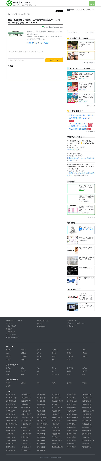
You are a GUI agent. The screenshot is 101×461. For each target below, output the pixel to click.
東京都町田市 (56, 404)
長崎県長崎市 (10, 450)
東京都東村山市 (72, 401)
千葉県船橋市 (10, 411)
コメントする (54, 60)
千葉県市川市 (25, 407)
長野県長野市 (41, 434)
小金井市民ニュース (21, 3)
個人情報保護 (41, 326)
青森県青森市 (10, 427)
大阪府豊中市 (41, 440)
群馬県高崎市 (41, 414)
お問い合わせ (71, 326)
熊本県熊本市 (71, 447)
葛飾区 (84, 350)
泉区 (38, 368)
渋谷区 (54, 353)
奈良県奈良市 (71, 437)
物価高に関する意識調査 (80, 129)
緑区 (68, 374)
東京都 (23, 14)
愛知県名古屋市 (72, 430)
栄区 (38, 371)
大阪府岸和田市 (11, 440)
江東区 (23, 353)
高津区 (54, 383)
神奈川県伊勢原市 (12, 417)
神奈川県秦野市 (42, 421)
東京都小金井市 (87, 394)
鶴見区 (84, 371)
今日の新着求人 (11, 326)
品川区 (39, 353)
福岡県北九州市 (26, 447)
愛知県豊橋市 (56, 430)
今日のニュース (11, 323)
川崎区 (23, 383)
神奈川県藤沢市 (72, 421)
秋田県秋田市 (86, 424)
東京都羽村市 (41, 401)
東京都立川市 (56, 398)
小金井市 (10, 14)
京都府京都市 (56, 437)
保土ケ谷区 (55, 374)
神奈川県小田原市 (42, 417)
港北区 (23, 371)
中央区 (54, 356)
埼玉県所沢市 (10, 414)
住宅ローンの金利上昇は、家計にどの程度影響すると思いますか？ (81, 118)
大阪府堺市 (25, 440)
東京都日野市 (10, 404)
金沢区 (84, 368)
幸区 (38, 383)
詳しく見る (90, 32)
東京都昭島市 (10, 394)
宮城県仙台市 (41, 427)
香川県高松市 (86, 444)
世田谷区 (24, 356)
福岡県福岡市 (41, 447)
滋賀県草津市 (71, 440)
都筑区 (69, 371)
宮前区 (8, 386)
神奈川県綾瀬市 (87, 414)
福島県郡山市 (25, 427)
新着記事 (9, 329)
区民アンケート (11, 334)
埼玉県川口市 (41, 411)
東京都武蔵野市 (87, 404)
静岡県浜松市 (86, 434)
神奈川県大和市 (26, 424)
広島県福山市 (25, 444)
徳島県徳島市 (10, 447)
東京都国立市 (71, 394)
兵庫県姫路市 (41, 437)
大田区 (69, 350)
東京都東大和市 (87, 401)
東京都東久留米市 (57, 401)
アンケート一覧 (90, 131)
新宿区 (69, 353)
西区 (38, 374)
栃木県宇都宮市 (26, 414)
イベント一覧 (91, 105)
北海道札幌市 (56, 424)
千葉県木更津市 (57, 407)
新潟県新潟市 (10, 430)
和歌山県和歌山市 (88, 440)
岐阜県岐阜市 (86, 430)
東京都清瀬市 (56, 394)
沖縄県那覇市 (41, 450)
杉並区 (84, 353)
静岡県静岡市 (56, 434)
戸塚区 (8, 374)
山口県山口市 (56, 444)
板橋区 (39, 350)
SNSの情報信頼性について (81, 123)
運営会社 (39, 324)
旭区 (22, 368)
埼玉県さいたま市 (88, 411)
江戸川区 (55, 350)
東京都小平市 (25, 398)
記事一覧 (17, 14)
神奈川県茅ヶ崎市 (27, 421)
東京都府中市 (25, 404)
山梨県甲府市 (10, 437)
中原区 (84, 383)
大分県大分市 (25, 450)
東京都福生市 (41, 404)
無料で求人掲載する (89, 62)
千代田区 (70, 356)
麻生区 (8, 383)
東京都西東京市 (11, 401)
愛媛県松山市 (71, 444)
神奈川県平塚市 (57, 421)
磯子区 (54, 368)
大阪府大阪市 (86, 437)
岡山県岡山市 (41, 444)
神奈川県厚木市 (72, 414)
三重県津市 (9, 434)
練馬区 (23, 359)
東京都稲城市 (25, 394)
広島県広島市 (10, 444)
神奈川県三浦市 (87, 421)
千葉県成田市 (86, 407)
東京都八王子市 (26, 401)
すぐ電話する (72, 32)
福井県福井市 (71, 427)
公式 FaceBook (42, 321)
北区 (7, 353)
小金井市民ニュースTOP (14, 320)
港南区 (8, 371)
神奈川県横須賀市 (42, 424)
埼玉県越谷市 (71, 411)
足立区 (8, 350)
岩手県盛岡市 (71, 424)
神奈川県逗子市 (11, 421)
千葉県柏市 (40, 407)
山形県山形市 (56, 427)
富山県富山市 (25, 430)
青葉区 (8, 368)
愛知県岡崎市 (41, 430)
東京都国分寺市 (11, 398)
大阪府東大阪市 (57, 440)
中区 (22, 374)
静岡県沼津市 (71, 434)
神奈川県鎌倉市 (57, 417)
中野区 (8, 359)
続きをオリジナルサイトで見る (37, 43)
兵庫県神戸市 (25, 437)
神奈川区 (70, 368)
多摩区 (69, 383)
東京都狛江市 (41, 398)
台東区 (39, 356)
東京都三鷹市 (71, 404)
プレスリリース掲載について (76, 323)
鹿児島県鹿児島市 (57, 447)
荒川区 (23, 350)
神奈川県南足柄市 (12, 424)
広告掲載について (73, 320)
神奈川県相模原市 (73, 417)
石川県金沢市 (86, 427)
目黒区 (69, 359)
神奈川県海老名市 (27, 417)
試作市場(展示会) (72, 149)
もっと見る (91, 217)
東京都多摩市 (71, 398)
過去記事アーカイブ (12, 337)
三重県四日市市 (26, 434)
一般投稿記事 (10, 332)
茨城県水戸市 (56, 414)
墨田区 (8, 356)
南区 (83, 374)
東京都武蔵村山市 (12, 407)
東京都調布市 (86, 398)
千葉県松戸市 (25, 411)
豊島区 (84, 356)
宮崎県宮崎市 (86, 447)
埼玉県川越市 (56, 411)
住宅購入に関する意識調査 (80, 126)
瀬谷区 (54, 371)
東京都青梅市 (41, 394)
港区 (53, 359)
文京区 (39, 359)
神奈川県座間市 (87, 417)
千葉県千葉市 (71, 407)
